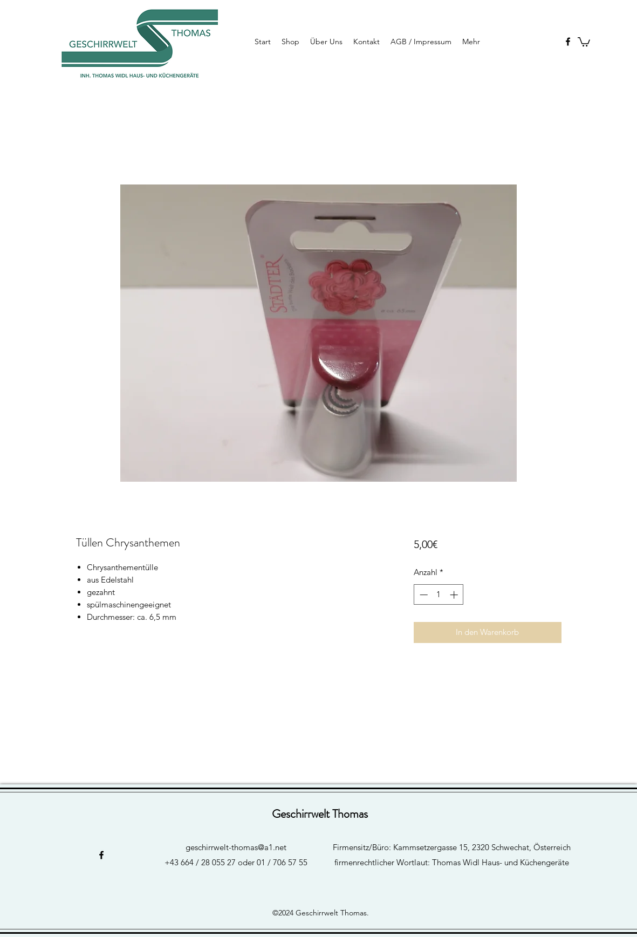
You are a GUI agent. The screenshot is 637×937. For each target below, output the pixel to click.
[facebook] (568, 41)
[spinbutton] (439, 595)
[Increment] (455, 595)
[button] (584, 41)
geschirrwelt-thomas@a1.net (236, 847)
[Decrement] (422, 595)
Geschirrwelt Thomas (320, 813)
